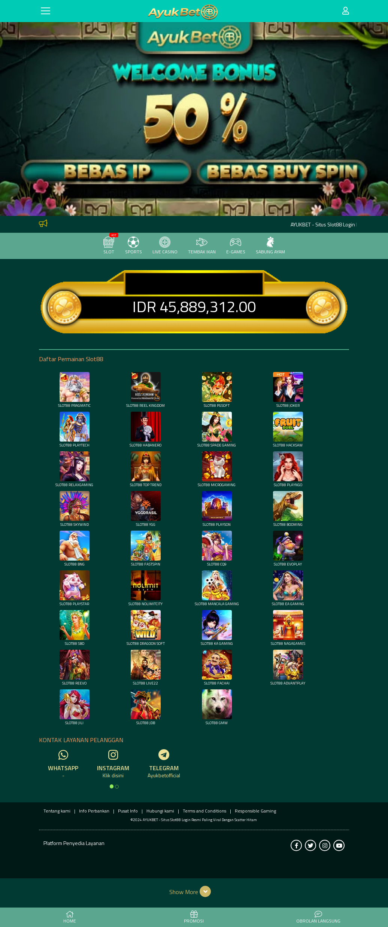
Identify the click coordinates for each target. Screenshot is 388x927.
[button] (194, 891)
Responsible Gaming (255, 810)
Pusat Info (128, 810)
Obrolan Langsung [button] (318, 918)
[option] (111, 786)
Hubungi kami (160, 810)
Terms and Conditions (204, 810)
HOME (69, 918)
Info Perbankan (94, 810)
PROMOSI (194, 918)
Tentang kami (56, 810)
